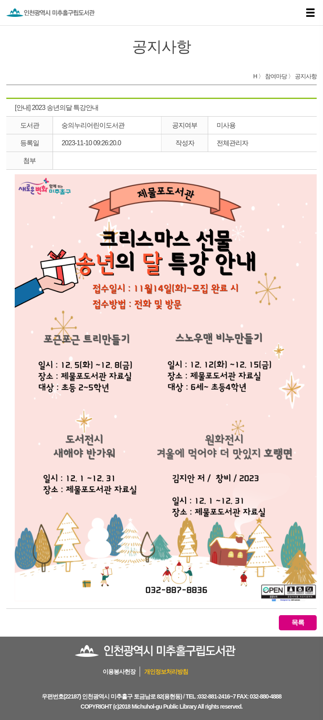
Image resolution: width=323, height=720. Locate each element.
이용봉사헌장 (119, 671)
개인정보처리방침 (166, 671)
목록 (297, 622)
